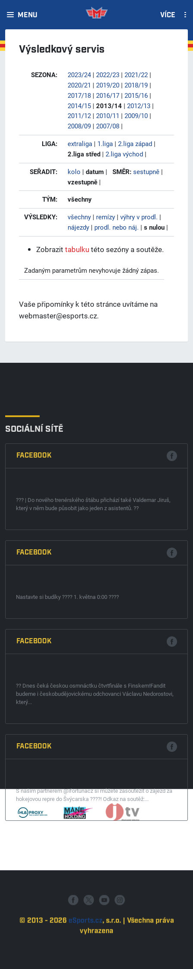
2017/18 (79, 95)
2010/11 (107, 115)
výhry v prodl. (139, 216)
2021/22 (136, 74)
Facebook (34, 619)
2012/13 (138, 105)
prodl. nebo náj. (116, 227)
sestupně (146, 171)
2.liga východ (124, 154)
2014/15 (79, 105)
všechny (79, 216)
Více (167, 15)
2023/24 (79, 74)
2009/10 (136, 115)
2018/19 (136, 85)
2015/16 (136, 95)
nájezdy (78, 227)
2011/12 (79, 115)
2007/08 (107, 126)
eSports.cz (85, 954)
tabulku (77, 249)
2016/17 (107, 95)
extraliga (80, 143)
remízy (105, 216)
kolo (74, 171)
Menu (27, 15)
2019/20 (107, 85)
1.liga (105, 143)
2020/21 (79, 85)
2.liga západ (135, 143)
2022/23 (107, 74)
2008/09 (79, 126)
